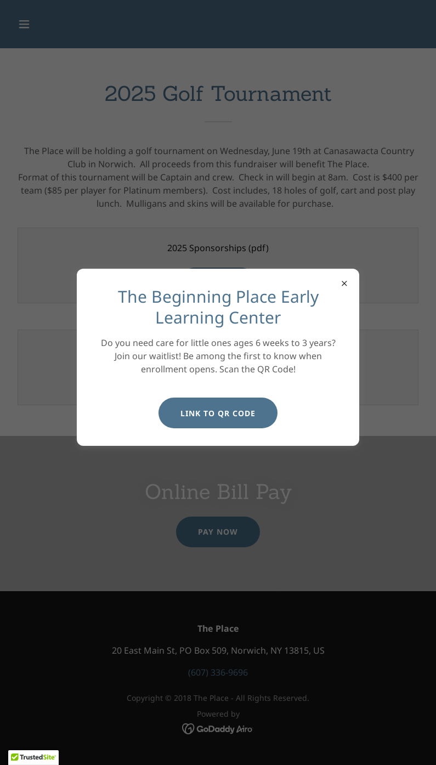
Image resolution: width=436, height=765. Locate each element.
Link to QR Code (218, 413)
